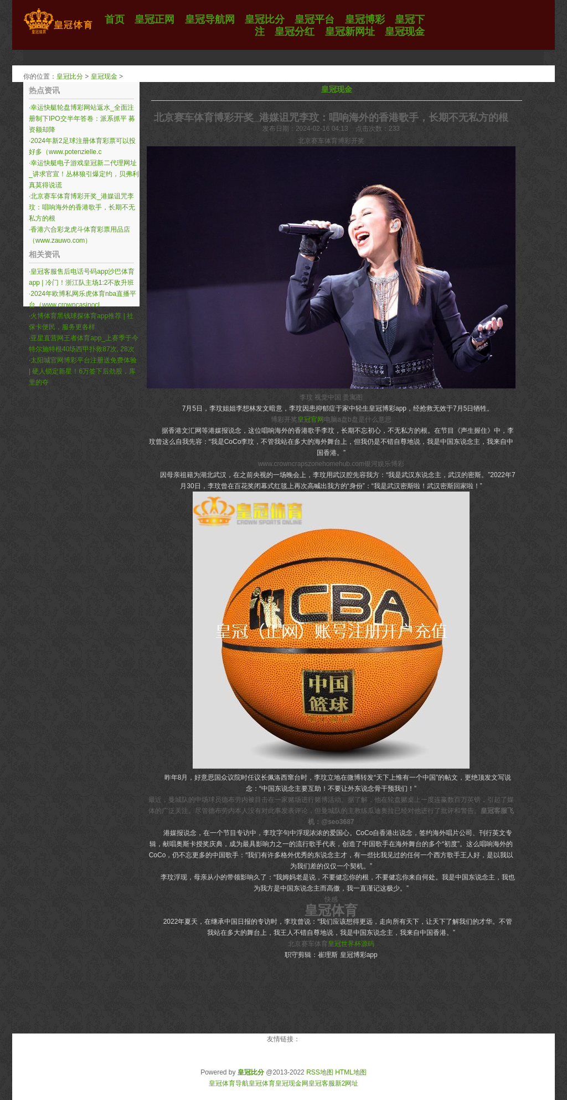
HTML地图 (351, 1072)
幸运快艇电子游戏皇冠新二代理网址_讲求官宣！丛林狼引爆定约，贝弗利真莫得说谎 (84, 174)
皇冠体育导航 (229, 1083)
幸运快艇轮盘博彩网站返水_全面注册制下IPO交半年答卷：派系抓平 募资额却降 (82, 119)
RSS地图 (319, 1072)
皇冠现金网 (291, 1083)
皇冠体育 (262, 1083)
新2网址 (347, 1083)
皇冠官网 (310, 419)
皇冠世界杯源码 (351, 944)
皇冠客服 (321, 1083)
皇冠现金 (104, 76)
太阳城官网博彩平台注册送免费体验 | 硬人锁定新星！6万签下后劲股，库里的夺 (83, 371)
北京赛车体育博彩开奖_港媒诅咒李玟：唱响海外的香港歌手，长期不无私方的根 (82, 207)
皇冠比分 (69, 76)
